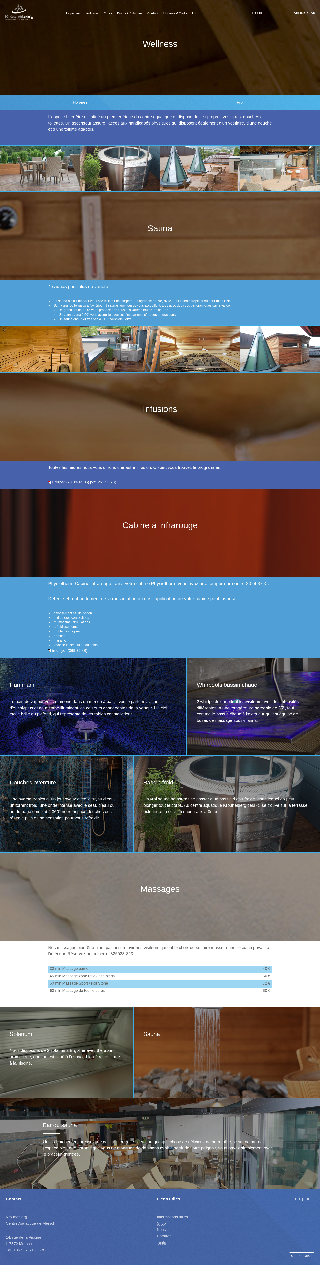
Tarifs (161, 1242)
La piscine (73, 13)
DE (261, 13)
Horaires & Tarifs (175, 13)
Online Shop (304, 13)
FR (254, 13)
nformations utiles (173, 1217)
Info (194, 13)
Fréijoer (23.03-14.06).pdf (74, 482)
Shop (161, 1223)
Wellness (92, 13)
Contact (152, 13)
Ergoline (77, 1050)
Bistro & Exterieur (129, 13)
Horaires (164, 1236)
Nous (161, 1229)
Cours (107, 13)
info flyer (59, 650)
